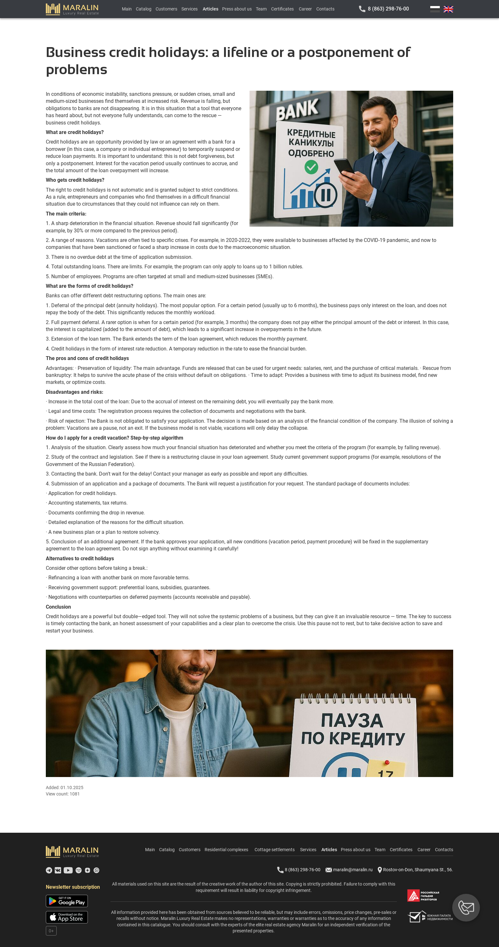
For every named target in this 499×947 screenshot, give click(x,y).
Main (127, 8)
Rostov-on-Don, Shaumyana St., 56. (415, 870)
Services (189, 8)
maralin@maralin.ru (349, 870)
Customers (166, 8)
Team (261, 8)
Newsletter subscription (73, 887)
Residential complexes (226, 849)
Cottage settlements (275, 849)
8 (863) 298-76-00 (388, 9)
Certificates (282, 8)
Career (305, 8)
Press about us (237, 8)
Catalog (143, 8)
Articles (210, 8)
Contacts (325, 8)
